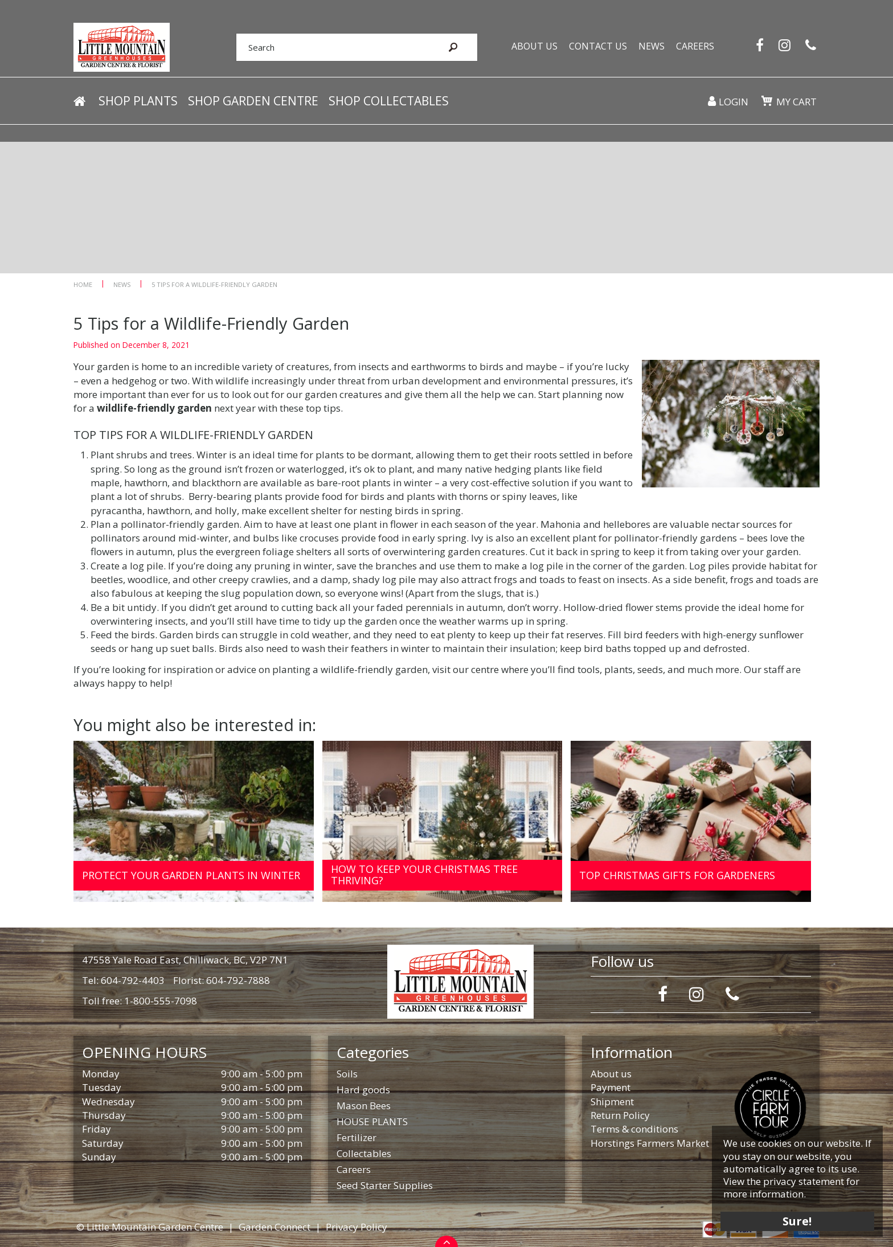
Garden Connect (274, 1226)
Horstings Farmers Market (650, 1143)
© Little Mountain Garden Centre (149, 1226)
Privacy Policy (356, 1226)
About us (611, 1073)
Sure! (796, 1220)
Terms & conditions (634, 1128)
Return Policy (620, 1115)
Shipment (612, 1101)
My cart (796, 102)
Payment (610, 1087)
